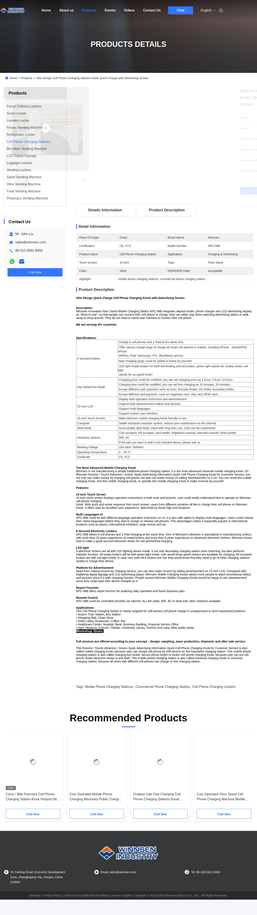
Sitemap (34, 911)
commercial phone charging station (162, 702)
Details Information (105, 210)
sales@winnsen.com (30, 242)
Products (89, 10)
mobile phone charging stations (109, 702)
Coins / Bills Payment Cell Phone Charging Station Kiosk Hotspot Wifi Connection (32, 812)
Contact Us (152, 10)
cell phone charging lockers (214, 702)
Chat (180, 10)
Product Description (167, 210)
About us (66, 10)
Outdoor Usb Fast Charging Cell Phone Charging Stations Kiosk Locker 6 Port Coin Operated (157, 812)
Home (46, 10)
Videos (129, 10)
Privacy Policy (52, 911)
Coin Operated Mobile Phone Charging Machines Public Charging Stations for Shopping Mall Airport (96, 812)
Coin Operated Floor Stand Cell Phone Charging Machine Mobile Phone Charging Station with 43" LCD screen (221, 812)
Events (110, 10)
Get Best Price (186, 190)
